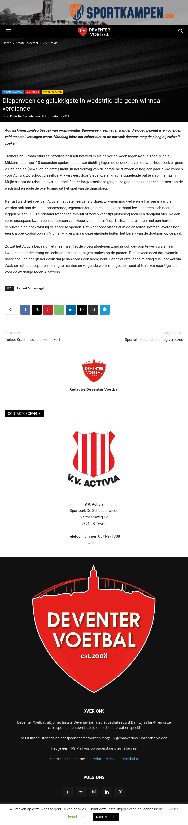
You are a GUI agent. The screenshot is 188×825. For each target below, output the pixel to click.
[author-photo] (94, 382)
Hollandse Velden (153, 738)
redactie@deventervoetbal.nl (115, 758)
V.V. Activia (50, 43)
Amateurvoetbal (27, 43)
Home (7, 43)
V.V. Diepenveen (52, 92)
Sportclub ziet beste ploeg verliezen (154, 340)
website (94, 543)
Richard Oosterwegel (30, 288)
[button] (8, 31)
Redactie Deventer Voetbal (28, 116)
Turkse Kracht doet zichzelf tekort (32, 340)
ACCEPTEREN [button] (106, 817)
